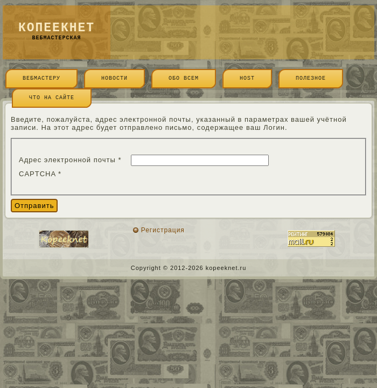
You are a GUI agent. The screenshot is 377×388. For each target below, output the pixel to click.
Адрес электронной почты (70, 160)
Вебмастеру (41, 78)
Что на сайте (51, 98)
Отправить (34, 206)
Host (247, 78)
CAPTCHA (40, 174)
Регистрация (163, 230)
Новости (114, 78)
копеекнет (56, 28)
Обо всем (184, 78)
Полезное (311, 78)
